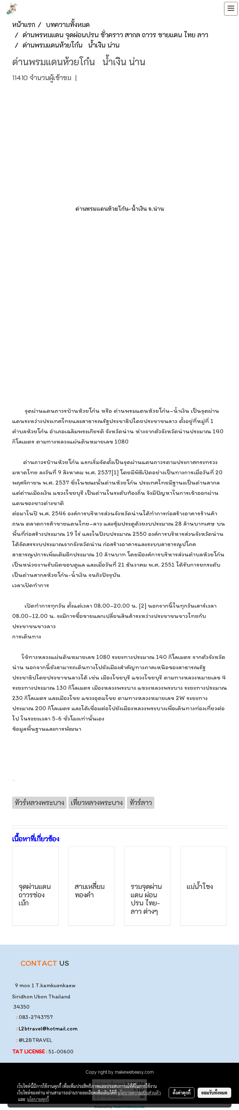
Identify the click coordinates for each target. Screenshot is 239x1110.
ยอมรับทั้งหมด (214, 1092)
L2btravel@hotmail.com (48, 1028)
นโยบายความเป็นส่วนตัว (139, 1092)
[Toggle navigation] (231, 9)
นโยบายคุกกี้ (38, 1099)
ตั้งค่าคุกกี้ (181, 1092)
